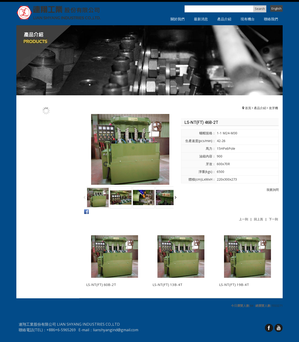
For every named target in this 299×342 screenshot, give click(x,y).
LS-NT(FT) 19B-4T (234, 284)
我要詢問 (273, 190)
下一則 (273, 219)
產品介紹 (260, 108)
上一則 (243, 219)
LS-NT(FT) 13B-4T (167, 284)
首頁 (248, 108)
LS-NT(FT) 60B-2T (101, 284)
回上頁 (258, 219)
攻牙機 (273, 108)
